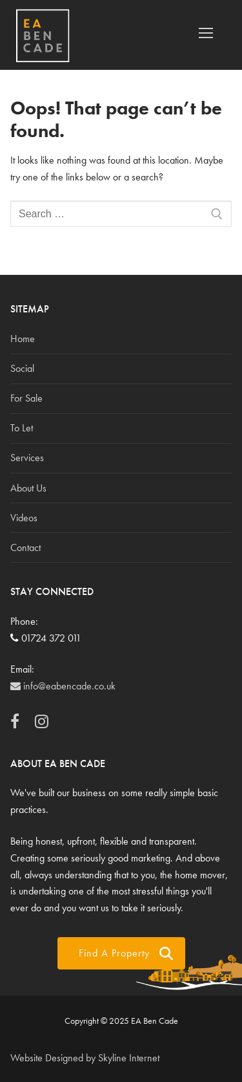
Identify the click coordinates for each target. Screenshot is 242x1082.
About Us (28, 488)
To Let (21, 428)
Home (22, 338)
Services (27, 457)
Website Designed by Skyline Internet (84, 1058)
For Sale (26, 398)
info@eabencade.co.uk (63, 686)
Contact (25, 547)
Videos (23, 518)
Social (22, 368)
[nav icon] (206, 33)
